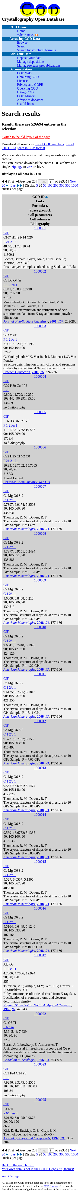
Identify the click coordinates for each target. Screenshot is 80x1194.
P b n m (8, 1027)
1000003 (40, 326)
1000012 (40, 721)
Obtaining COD (28, 77)
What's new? (26, 35)
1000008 (40, 533)
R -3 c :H (9, 969)
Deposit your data (29, 58)
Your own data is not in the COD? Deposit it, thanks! (38, 1169)
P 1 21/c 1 (10, 339)
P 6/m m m (10, 1113)
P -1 (6, 390)
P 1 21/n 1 (10, 285)
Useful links (25, 104)
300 (61, 185)
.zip (13, 167)
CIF (6, 233)
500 (67, 185)
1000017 (40, 955)
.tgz (20, 167)
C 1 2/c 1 (9, 500)
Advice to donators (30, 100)
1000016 (40, 908)
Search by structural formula (36, 50)
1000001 (40, 228)
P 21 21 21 (10, 242)
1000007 (40, 486)
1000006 (40, 447)
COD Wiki (24, 73)
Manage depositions (30, 61)
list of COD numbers (49, 144)
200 (55, 185)
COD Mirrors (26, 96)
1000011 (40, 674)
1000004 (40, 376)
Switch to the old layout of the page (26, 137)
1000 (74, 185)
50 (45, 185)
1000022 (40, 1013)
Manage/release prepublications (38, 65)
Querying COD (27, 88)
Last (13, 185)
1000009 (40, 580)
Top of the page (10, 1176)
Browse (22, 42)
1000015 (40, 861)
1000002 (40, 271)
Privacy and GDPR (30, 84)
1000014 (40, 814)
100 (49, 185)
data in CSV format (31, 148)
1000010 (40, 627)
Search (21, 46)
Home (21, 31)
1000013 (40, 768)
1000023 (40, 1064)
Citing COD (25, 92)
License (22, 81)
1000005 (40, 412)
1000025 (40, 1099)
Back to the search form (18, 1165)
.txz (29, 167)
